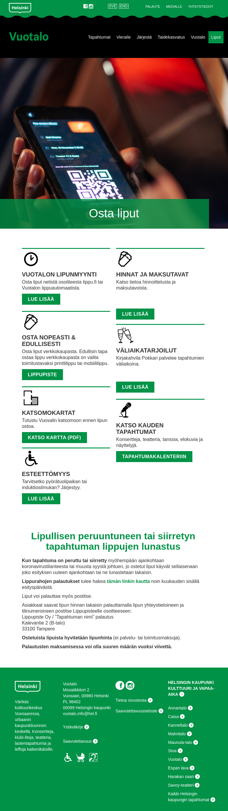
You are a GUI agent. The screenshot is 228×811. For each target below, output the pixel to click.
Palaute (152, 6)
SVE (112, 6)
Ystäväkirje (73, 727)
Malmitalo (177, 733)
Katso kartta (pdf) (54, 437)
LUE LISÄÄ (41, 498)
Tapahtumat (99, 37)
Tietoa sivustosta (131, 700)
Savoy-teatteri (181, 785)
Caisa (173, 716)
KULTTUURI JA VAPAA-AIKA (191, 691)
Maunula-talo (180, 742)
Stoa (172, 750)
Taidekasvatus (171, 37)
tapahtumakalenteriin (154, 456)
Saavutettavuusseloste (136, 711)
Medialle (174, 6)
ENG (124, 6)
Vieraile (123, 37)
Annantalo (177, 708)
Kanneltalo (178, 725)
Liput (216, 37)
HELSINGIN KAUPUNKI (191, 682)
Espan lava (178, 768)
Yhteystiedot (200, 6)
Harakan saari (181, 776)
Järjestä (144, 37)
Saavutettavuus (77, 741)
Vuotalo (198, 37)
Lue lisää (41, 299)
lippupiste (42, 374)
